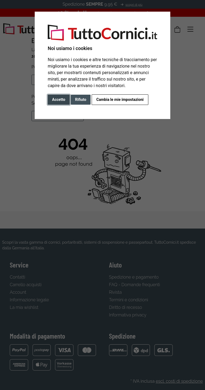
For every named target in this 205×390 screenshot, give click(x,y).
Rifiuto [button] (81, 99)
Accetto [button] (58, 99)
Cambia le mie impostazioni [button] (119, 99)
